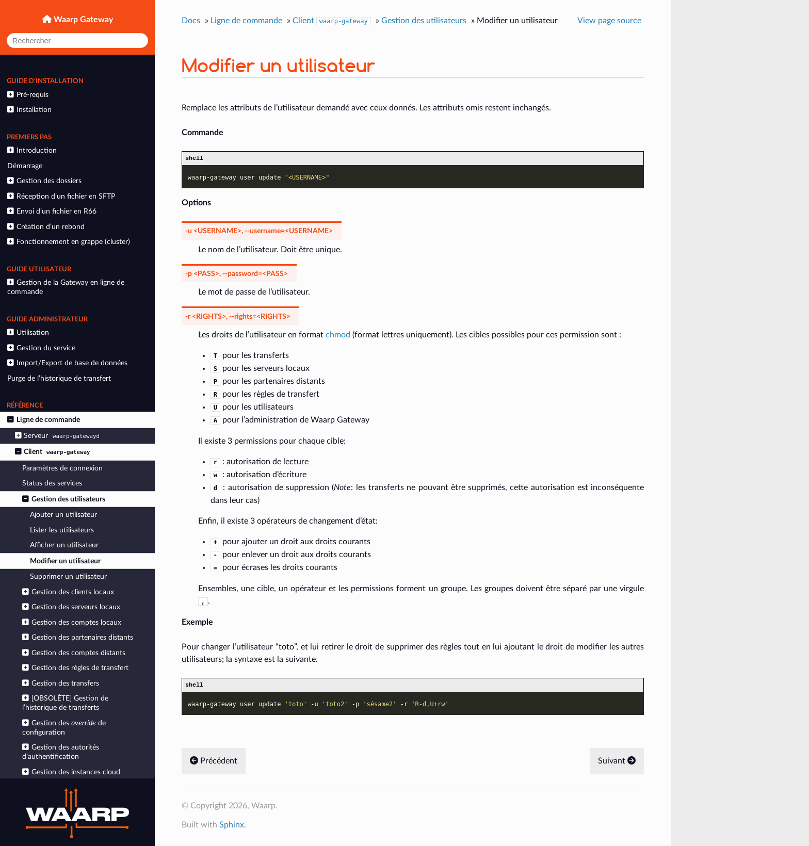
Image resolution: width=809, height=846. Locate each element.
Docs (191, 21)
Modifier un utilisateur (65, 561)
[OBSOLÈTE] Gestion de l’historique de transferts (65, 702)
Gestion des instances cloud (71, 772)
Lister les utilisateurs (62, 530)
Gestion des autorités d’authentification (60, 751)
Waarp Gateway (82, 19)
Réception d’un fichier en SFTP (61, 196)
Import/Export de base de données (67, 363)
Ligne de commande (43, 420)
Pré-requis (27, 95)
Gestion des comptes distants (73, 653)
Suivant (617, 763)
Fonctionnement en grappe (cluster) (68, 242)
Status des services (52, 483)
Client (54, 451)
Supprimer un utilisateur (68, 576)
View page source (609, 21)
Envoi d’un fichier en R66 (51, 211)
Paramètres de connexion (62, 468)
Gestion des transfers (60, 683)
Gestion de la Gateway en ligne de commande (65, 287)
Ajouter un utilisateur (63, 514)
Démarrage (24, 166)
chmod (338, 336)
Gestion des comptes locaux (71, 622)
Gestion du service (41, 348)
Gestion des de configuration (63, 727)
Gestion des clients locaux (68, 592)
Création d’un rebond (45, 227)
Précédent (213, 763)
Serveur (58, 436)
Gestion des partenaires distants (77, 637)
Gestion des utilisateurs (63, 499)
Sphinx (231, 827)
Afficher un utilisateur (64, 545)
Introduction (31, 150)
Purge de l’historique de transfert (59, 378)
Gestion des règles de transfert (75, 668)
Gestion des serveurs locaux (71, 607)
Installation (29, 109)
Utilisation (27, 332)
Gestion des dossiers (44, 181)
